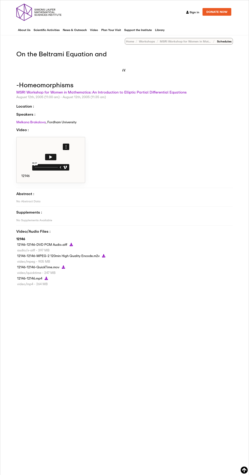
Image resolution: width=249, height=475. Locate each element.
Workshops (147, 41)
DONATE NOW (216, 12)
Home (130, 41)
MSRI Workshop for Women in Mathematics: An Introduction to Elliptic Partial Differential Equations (101, 92)
